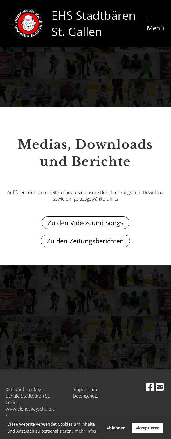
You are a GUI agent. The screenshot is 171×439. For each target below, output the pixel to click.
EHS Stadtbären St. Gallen (93, 23)
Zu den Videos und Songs (85, 222)
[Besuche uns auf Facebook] (150, 386)
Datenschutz (85, 396)
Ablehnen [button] (115, 428)
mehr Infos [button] (85, 431)
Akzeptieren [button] (147, 428)
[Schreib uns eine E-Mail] (160, 386)
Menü (155, 24)
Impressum (85, 389)
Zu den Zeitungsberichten (85, 240)
